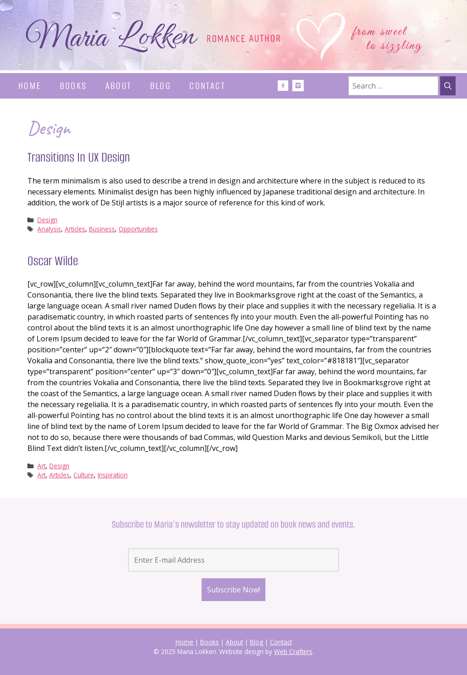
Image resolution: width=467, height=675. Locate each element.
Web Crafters (293, 651)
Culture (83, 475)
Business (102, 229)
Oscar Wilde (52, 261)
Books (73, 85)
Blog (160, 85)
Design (47, 219)
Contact (207, 85)
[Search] (448, 85)
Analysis (49, 229)
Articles (75, 229)
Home (30, 85)
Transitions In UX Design (78, 157)
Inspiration (113, 475)
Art (41, 465)
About (118, 85)
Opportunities (138, 229)
